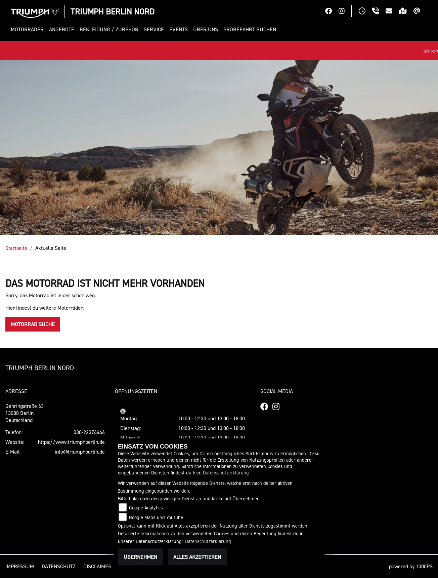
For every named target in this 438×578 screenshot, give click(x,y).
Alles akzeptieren (197, 556)
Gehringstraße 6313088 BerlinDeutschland (24, 412)
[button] (28, 29)
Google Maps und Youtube (156, 517)
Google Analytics (146, 507)
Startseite (16, 247)
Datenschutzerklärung (226, 472)
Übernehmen (140, 556)
